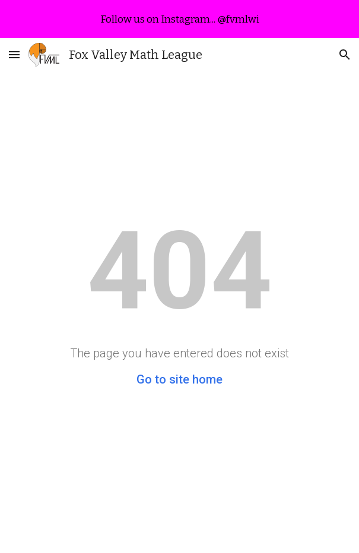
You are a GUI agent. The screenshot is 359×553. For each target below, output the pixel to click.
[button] (14, 54)
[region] (179, 19)
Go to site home (179, 379)
